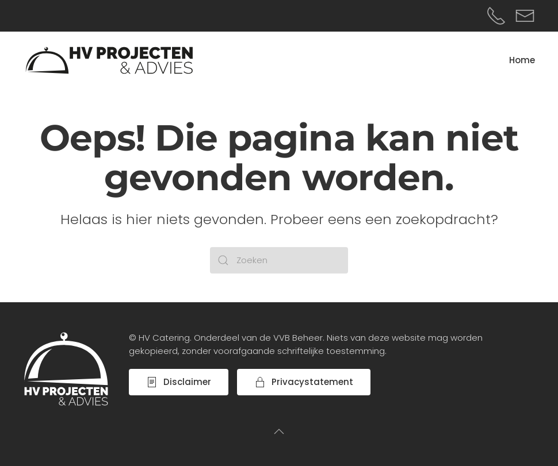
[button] (279, 431)
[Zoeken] (279, 260)
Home (522, 60)
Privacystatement (303, 382)
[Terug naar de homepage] (109, 60)
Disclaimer (178, 382)
